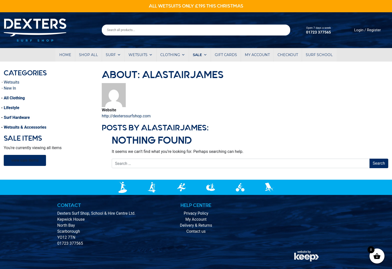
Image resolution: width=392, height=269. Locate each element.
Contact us (196, 231)
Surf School (319, 55)
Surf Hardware (17, 117)
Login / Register (367, 30)
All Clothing (14, 98)
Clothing (172, 55)
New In (10, 88)
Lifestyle (11, 107)
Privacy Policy (196, 213)
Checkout (288, 55)
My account (257, 55)
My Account (196, 219)
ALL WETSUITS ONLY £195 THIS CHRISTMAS (196, 6)
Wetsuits (140, 55)
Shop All (88, 55)
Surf (113, 55)
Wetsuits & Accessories (25, 127)
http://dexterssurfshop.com (126, 116)
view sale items (24, 160)
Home (65, 55)
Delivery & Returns (196, 225)
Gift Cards (226, 55)
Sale (200, 55)
